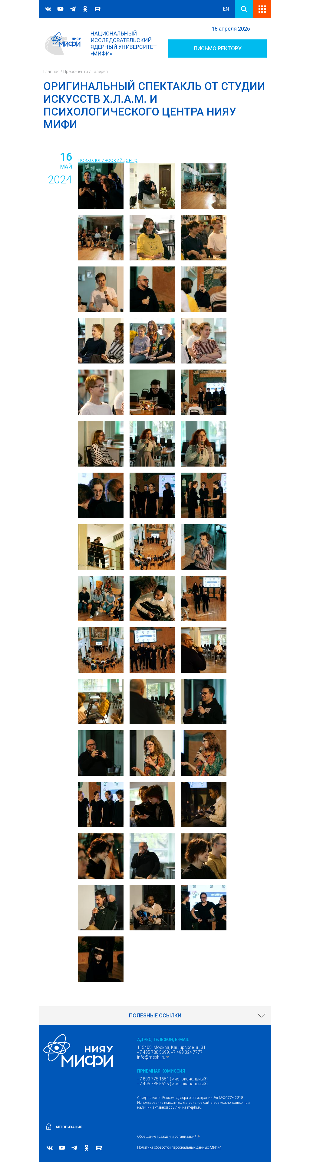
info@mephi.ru (153, 1057)
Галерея (100, 71)
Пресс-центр (75, 71)
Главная (51, 71)
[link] (155, 1015)
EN (226, 9)
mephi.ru (194, 1107)
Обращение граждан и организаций (169, 1136)
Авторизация (68, 1127)
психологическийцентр (107, 160)
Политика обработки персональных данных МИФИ (179, 1147)
